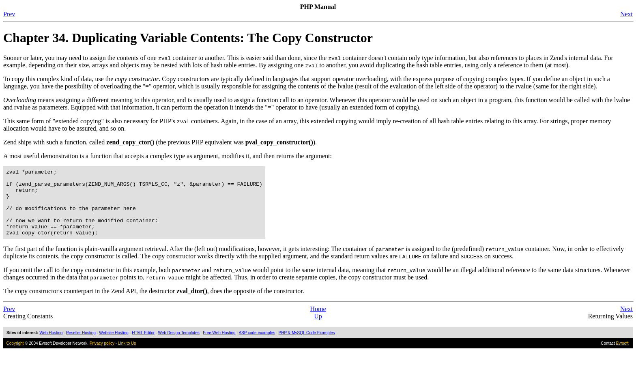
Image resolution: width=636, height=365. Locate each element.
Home (318, 322)
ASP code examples (256, 346)
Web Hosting (50, 346)
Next (626, 14)
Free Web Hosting (219, 346)
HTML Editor (143, 346)
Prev (9, 14)
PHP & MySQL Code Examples (307, 346)
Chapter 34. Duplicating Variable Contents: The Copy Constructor (188, 37)
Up (318, 329)
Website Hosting (114, 346)
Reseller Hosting (81, 346)
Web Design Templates (178, 346)
